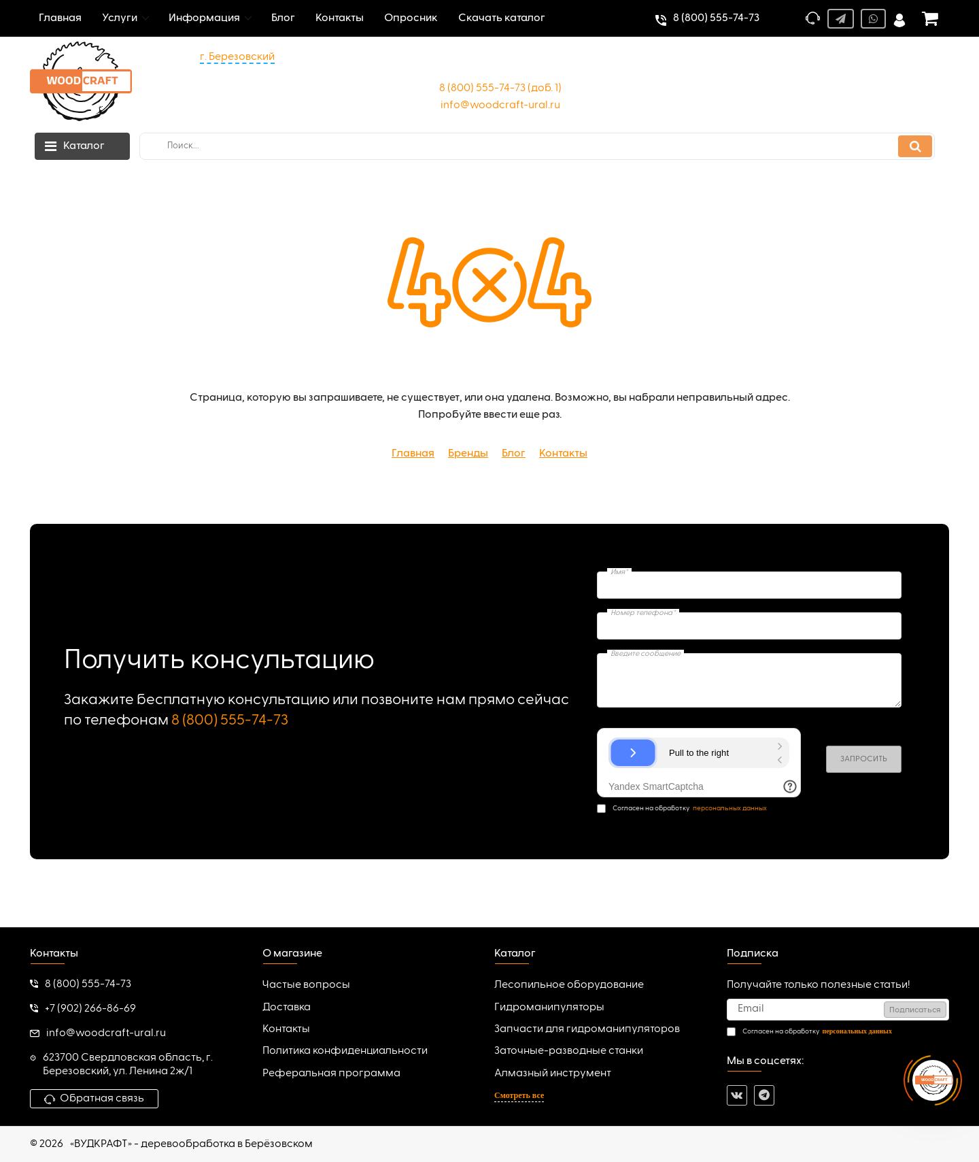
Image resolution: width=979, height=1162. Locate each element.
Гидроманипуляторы (549, 1007)
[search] (537, 146)
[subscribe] (838, 1009)
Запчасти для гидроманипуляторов (587, 1029)
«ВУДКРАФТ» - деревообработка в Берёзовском (191, 1144)
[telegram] (764, 1095)
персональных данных (730, 808)
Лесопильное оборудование (569, 985)
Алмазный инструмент (552, 1073)
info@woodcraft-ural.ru (500, 105)
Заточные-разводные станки (568, 1051)
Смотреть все (519, 1095)
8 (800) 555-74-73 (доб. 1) (500, 88)
